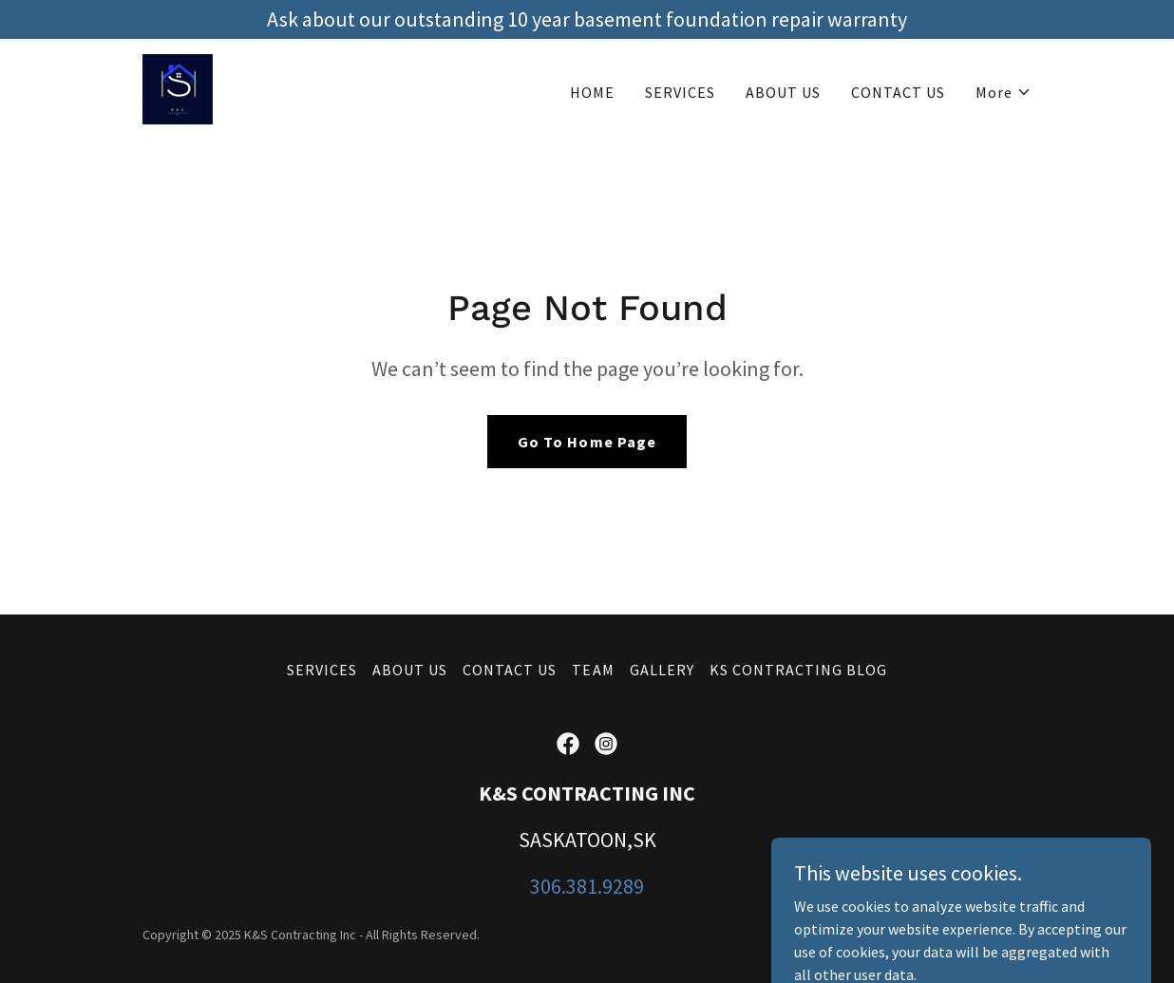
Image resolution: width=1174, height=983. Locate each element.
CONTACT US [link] (898, 92)
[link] (177, 87)
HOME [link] (592, 92)
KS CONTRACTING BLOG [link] (798, 669)
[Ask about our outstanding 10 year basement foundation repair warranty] (587, 19)
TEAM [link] (593, 669)
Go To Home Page (586, 441)
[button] (1003, 92)
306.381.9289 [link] (587, 886)
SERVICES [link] (680, 92)
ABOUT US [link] (783, 92)
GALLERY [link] (662, 669)
